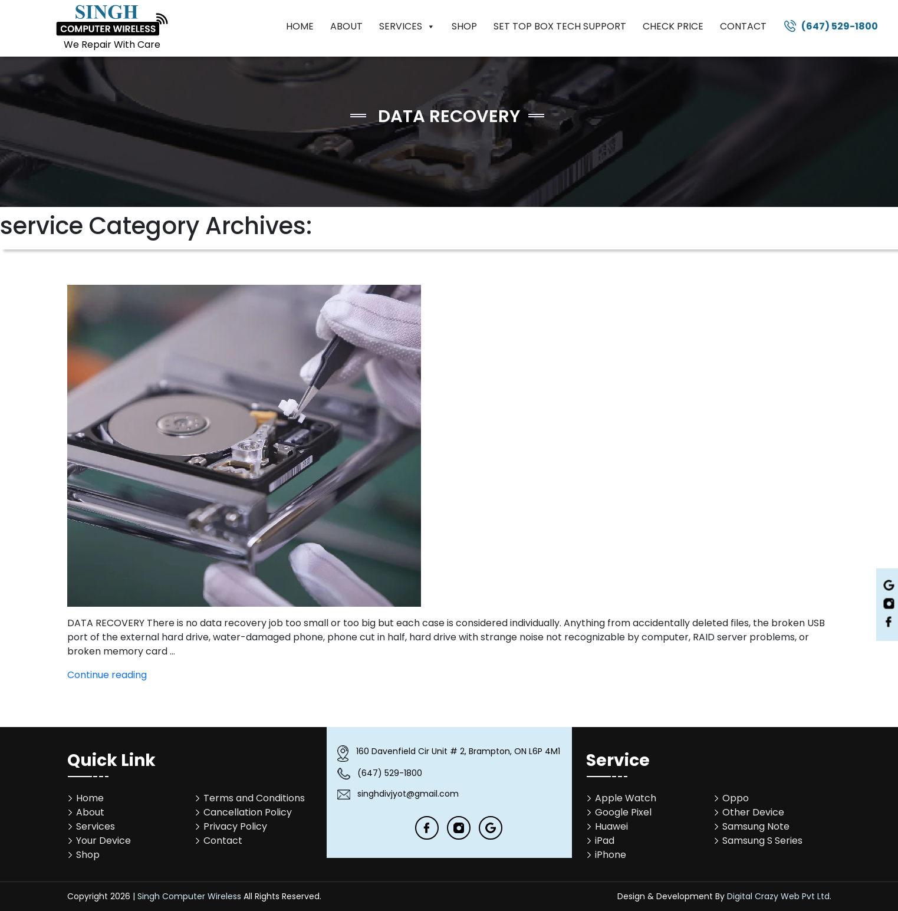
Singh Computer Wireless (189, 896)
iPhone (610, 854)
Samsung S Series (762, 840)
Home (300, 26)
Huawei (611, 826)
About (346, 26)
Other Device (753, 812)
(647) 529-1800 (839, 26)
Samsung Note (756, 826)
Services (407, 26)
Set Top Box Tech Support (560, 26)
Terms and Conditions (254, 798)
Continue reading (107, 675)
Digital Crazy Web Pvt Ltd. (779, 896)
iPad (604, 840)
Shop (464, 26)
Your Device (103, 840)
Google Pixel (623, 812)
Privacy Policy (235, 826)
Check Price (673, 26)
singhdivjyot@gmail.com (408, 794)
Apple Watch (625, 798)
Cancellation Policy (247, 812)
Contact (743, 26)
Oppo (735, 798)
